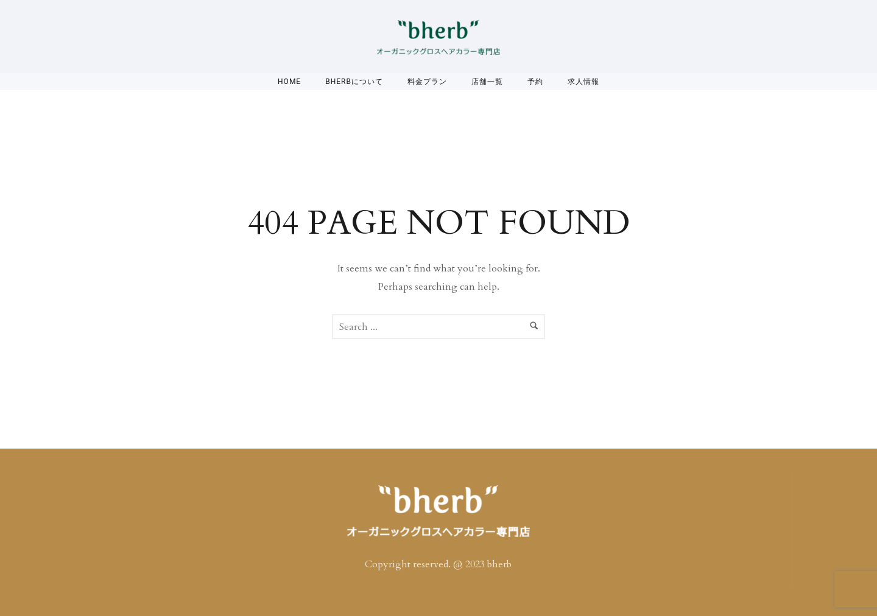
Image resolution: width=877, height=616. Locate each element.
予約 (535, 81)
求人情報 (583, 81)
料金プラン (427, 81)
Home (289, 81)
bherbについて (354, 81)
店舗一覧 (487, 81)
